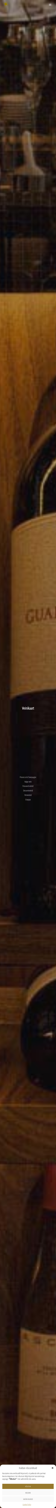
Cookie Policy (27, 1504)
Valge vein (28, 781)
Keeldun (28, 1493)
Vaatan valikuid (28, 1499)
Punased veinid (28, 786)
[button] (52, 1468)
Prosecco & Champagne (28, 777)
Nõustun (28, 1486)
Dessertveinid (28, 790)
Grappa (28, 799)
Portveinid (28, 795)
